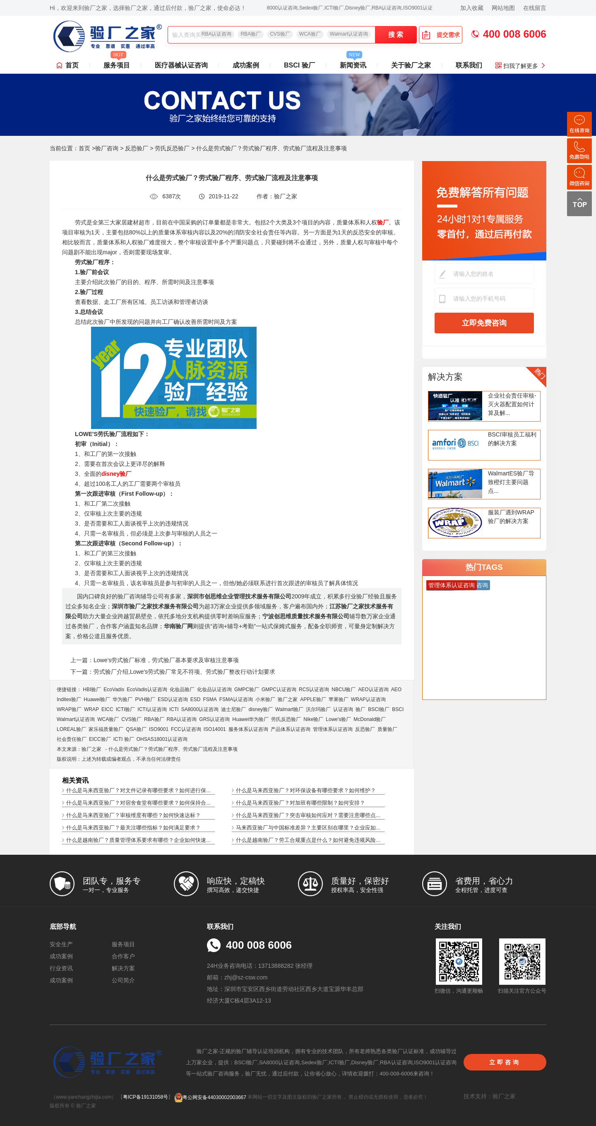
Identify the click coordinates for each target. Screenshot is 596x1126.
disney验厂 (260, 709)
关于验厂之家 (411, 65)
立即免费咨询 (484, 323)
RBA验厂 (250, 34)
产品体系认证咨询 (290, 729)
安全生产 (61, 944)
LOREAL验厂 (71, 729)
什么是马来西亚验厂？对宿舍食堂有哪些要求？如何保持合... (138, 803)
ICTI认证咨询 (152, 709)
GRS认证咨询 (214, 719)
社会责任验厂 (72, 739)
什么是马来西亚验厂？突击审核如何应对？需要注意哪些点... (308, 815)
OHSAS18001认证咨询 (162, 739)
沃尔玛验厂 (318, 709)
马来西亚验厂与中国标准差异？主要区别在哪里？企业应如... (308, 828)
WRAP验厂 (69, 709)
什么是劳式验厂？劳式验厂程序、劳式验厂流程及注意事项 (173, 749)
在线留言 (534, 8)
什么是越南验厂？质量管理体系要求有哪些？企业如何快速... (138, 840)
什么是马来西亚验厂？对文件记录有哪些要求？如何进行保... (138, 790)
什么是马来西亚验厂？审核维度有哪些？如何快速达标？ (133, 815)
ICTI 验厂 (123, 739)
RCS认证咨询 (314, 689)
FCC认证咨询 (186, 729)
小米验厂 (265, 699)
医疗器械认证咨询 (181, 65)
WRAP (91, 709)
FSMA (209, 699)
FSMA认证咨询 (236, 699)
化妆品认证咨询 (214, 689)
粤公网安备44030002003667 (210, 1097)
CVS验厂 (280, 34)
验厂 (360, 709)
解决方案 (445, 376)
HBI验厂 (92, 689)
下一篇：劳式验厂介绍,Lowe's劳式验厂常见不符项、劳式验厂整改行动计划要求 (172, 671)
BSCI (398, 709)
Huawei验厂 (97, 699)
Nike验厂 (313, 719)
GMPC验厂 (246, 689)
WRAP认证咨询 (368, 699)
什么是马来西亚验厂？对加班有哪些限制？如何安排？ (300, 803)
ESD (195, 699)
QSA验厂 (136, 729)
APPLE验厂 (313, 699)
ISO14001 (215, 729)
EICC (107, 709)
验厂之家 (288, 699)
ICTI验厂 (125, 709)
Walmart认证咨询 (349, 34)
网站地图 (503, 8)
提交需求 (441, 35)
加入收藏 (471, 8)
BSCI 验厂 (299, 65)
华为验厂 (122, 699)
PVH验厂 (145, 699)
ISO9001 (158, 729)
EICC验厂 (100, 739)
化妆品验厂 (182, 689)
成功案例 (246, 65)
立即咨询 (505, 1062)
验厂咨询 (106, 148)
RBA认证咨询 (217, 34)
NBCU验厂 (344, 689)
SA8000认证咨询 (200, 709)
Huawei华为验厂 (250, 719)
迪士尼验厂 (233, 709)
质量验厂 (387, 729)
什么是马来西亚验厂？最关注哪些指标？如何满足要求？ (133, 828)
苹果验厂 (338, 699)
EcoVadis (113, 689)
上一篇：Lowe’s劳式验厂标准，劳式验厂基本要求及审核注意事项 (154, 660)
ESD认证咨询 (173, 699)
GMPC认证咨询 (279, 689)
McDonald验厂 (369, 719)
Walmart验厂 (289, 709)
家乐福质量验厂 (106, 729)
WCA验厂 (310, 34)
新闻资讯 (353, 63)
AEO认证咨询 (373, 689)
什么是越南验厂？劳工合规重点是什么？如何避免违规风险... (308, 840)
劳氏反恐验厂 (172, 148)
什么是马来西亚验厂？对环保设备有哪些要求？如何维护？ (306, 790)
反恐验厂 (136, 148)
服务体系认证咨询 (248, 729)
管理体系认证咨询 (333, 729)
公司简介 (123, 980)
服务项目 (116, 63)
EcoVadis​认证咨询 (147, 689)
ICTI (174, 709)
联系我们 (469, 65)
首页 (72, 65)
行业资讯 (61, 968)
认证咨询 (343, 709)
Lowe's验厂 (338, 719)
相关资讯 (75, 780)
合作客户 (123, 956)
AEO (396, 689)
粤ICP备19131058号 (145, 1097)
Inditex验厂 (69, 699)
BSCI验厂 (378, 709)
